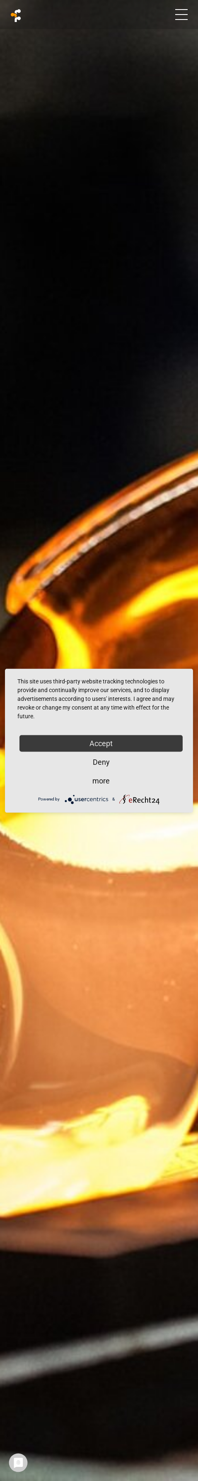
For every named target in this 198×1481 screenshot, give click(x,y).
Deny (101, 761)
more (101, 780)
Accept (101, 743)
